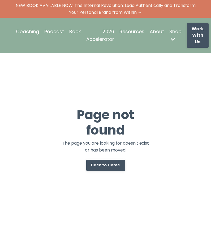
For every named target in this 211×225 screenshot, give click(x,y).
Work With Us (198, 35)
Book (75, 31)
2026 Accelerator (100, 35)
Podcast (54, 31)
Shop (175, 35)
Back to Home (105, 165)
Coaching (27, 31)
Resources (131, 31)
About (157, 31)
